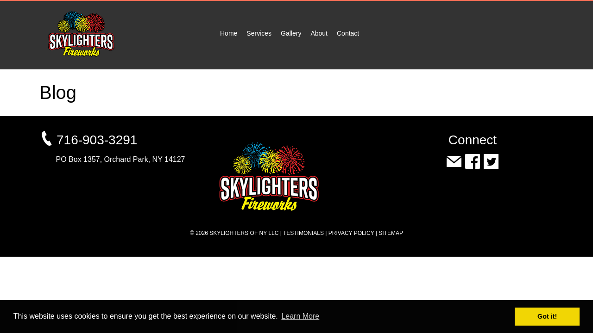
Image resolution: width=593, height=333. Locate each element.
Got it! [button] (547, 316)
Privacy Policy (351, 233)
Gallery (291, 33)
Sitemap (391, 233)
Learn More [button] (300, 316)
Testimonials (303, 233)
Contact (348, 33)
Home (228, 33)
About (319, 33)
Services (258, 33)
